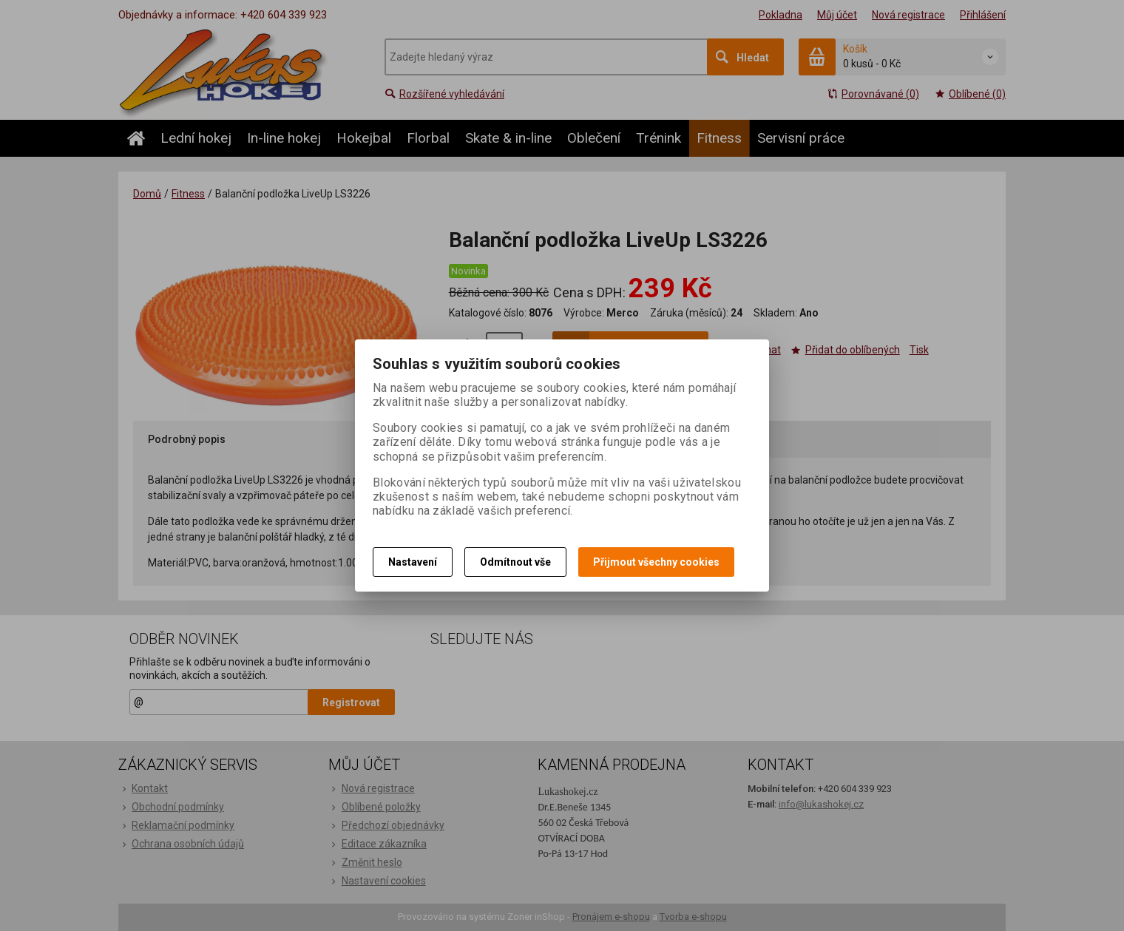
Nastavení (412, 562)
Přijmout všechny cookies (656, 562)
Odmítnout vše (515, 562)
